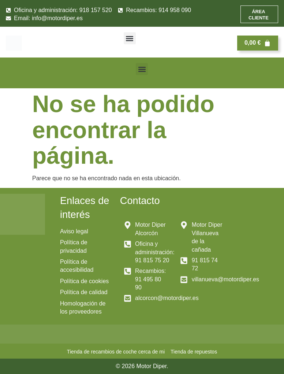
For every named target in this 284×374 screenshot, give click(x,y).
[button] (130, 38)
